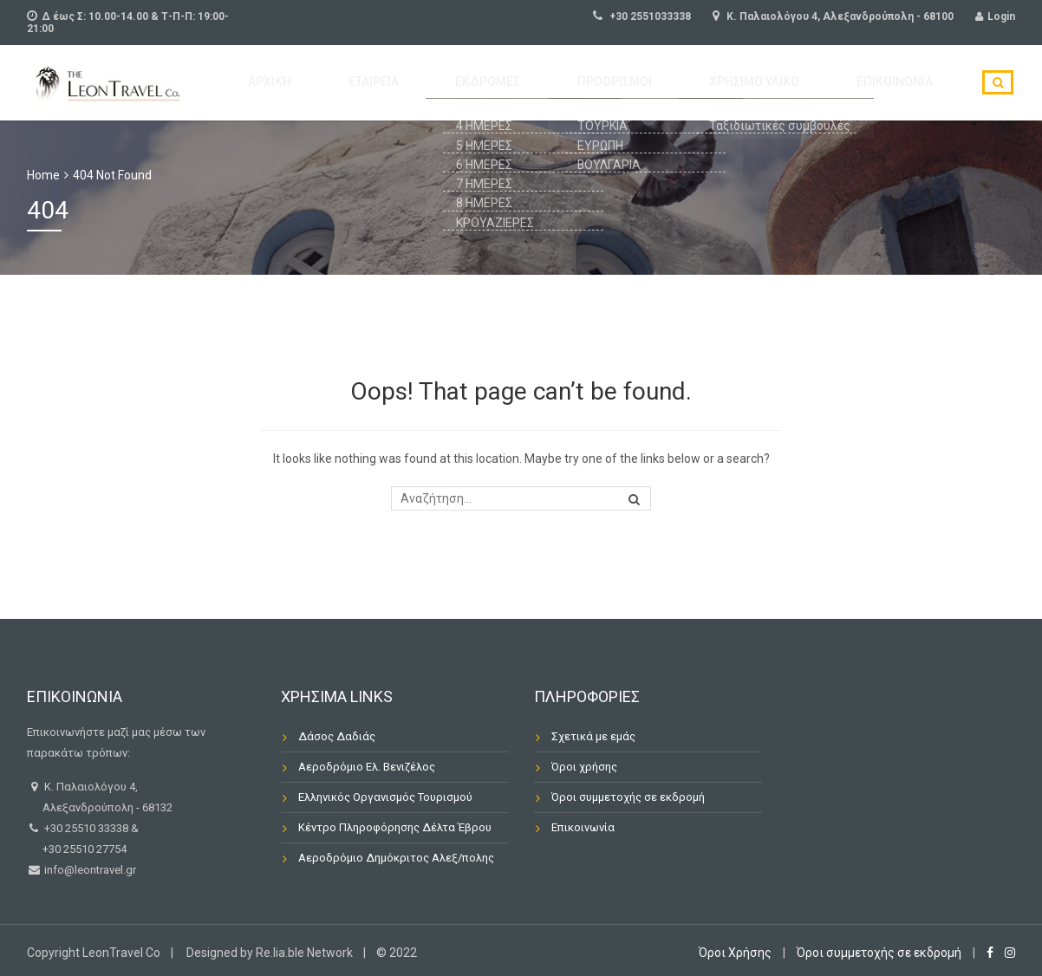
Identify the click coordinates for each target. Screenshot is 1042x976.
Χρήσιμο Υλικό (790, 83)
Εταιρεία (475, 83)
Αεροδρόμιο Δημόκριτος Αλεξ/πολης (396, 857)
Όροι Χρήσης (735, 953)
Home (43, 175)
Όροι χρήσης (584, 766)
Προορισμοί (672, 83)
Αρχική (394, 83)
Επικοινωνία (907, 83)
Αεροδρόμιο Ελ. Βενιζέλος (366, 766)
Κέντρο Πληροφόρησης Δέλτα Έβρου (395, 827)
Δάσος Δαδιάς (336, 736)
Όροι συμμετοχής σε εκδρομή (628, 797)
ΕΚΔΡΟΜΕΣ (568, 83)
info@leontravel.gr (89, 869)
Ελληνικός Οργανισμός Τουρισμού (385, 797)
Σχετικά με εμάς (593, 736)
